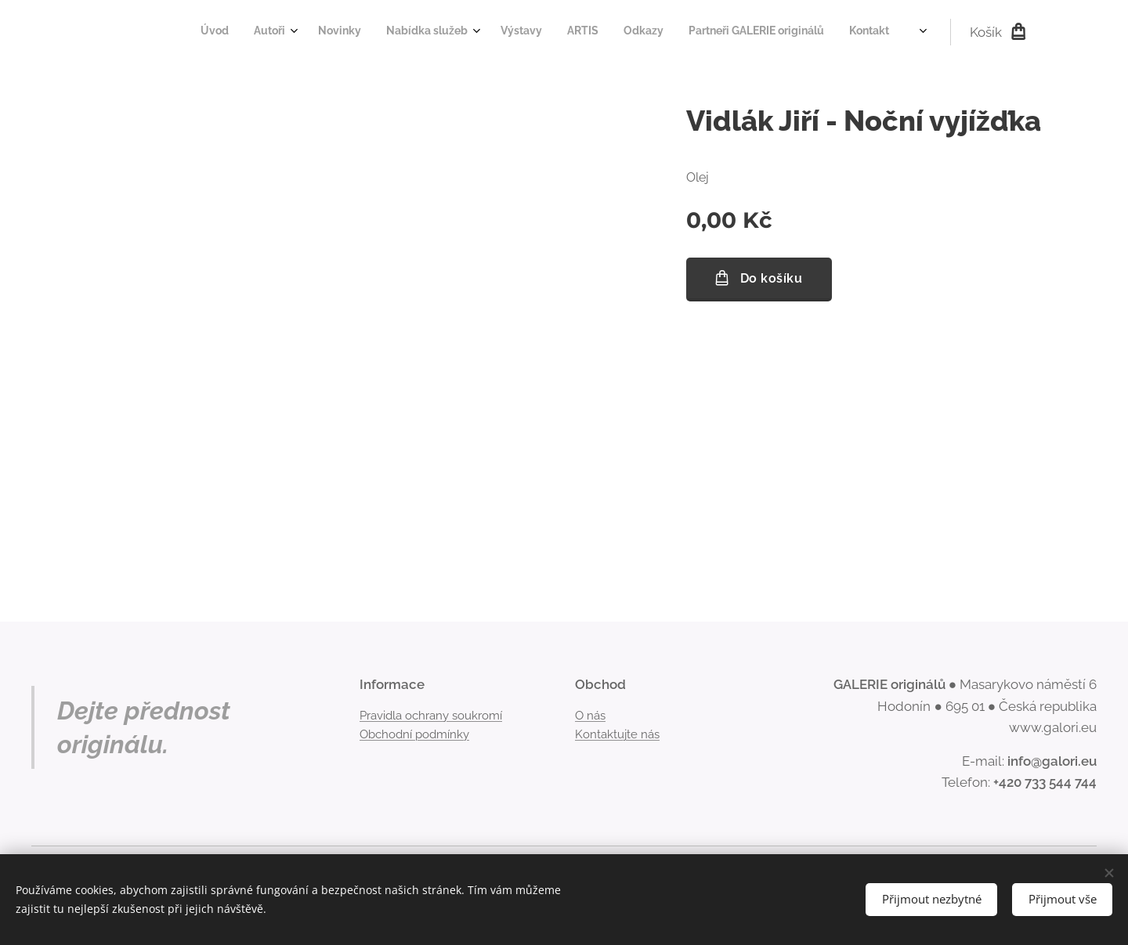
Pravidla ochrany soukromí (431, 715)
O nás (590, 715)
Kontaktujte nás (617, 734)
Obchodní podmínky (414, 734)
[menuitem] (660, 32)
